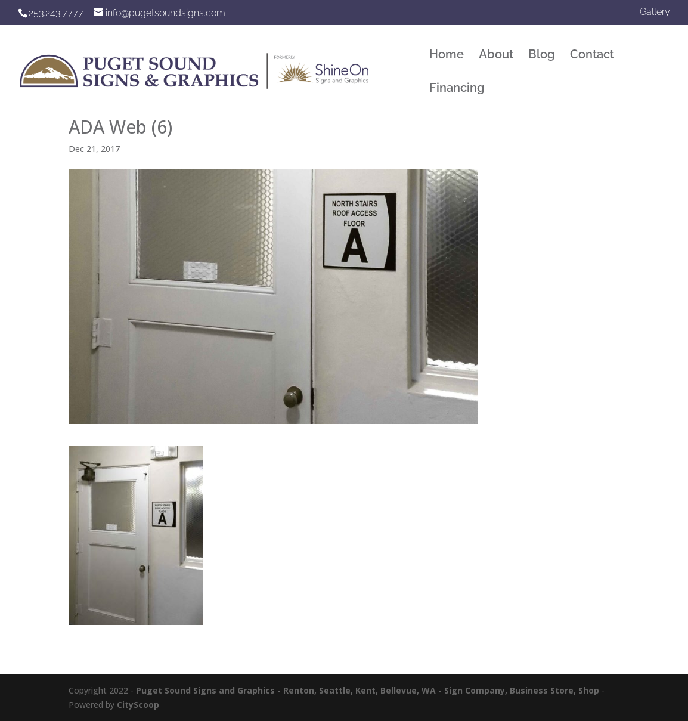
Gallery (655, 12)
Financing (457, 89)
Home (446, 55)
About (496, 55)
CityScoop (138, 704)
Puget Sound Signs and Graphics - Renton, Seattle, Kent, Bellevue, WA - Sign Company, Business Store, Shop (367, 690)
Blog (541, 55)
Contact (592, 55)
